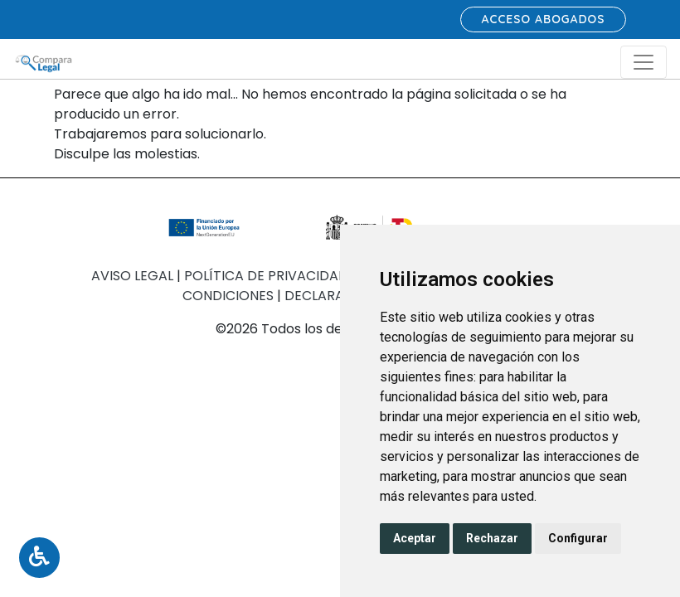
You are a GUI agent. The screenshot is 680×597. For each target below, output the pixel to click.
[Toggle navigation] (643, 62)
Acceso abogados (543, 19)
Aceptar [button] (414, 538)
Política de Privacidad (268, 275)
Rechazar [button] (492, 538)
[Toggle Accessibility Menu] (39, 557)
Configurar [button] (578, 538)
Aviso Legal (134, 275)
